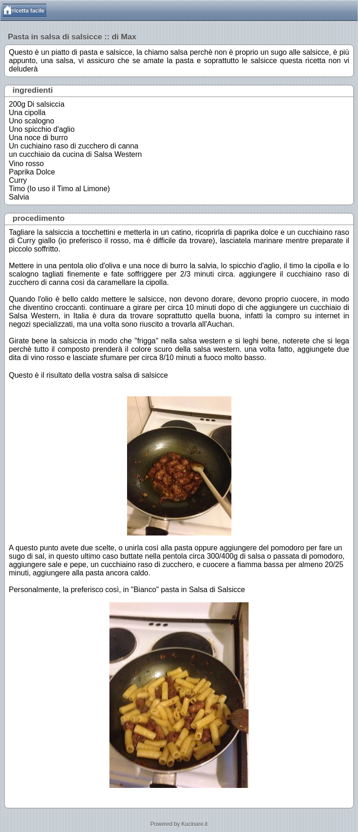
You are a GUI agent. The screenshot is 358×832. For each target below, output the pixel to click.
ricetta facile (28, 10)
